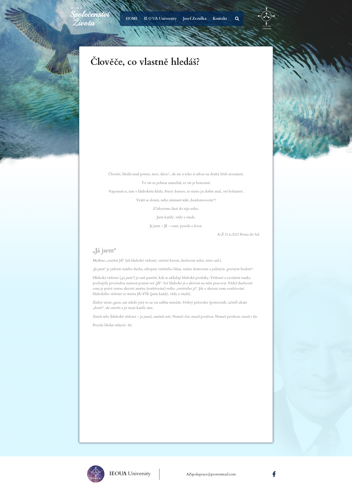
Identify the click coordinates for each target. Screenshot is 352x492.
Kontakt (220, 18)
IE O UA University (160, 18)
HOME (132, 18)
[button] (237, 18)
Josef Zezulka (195, 18)
